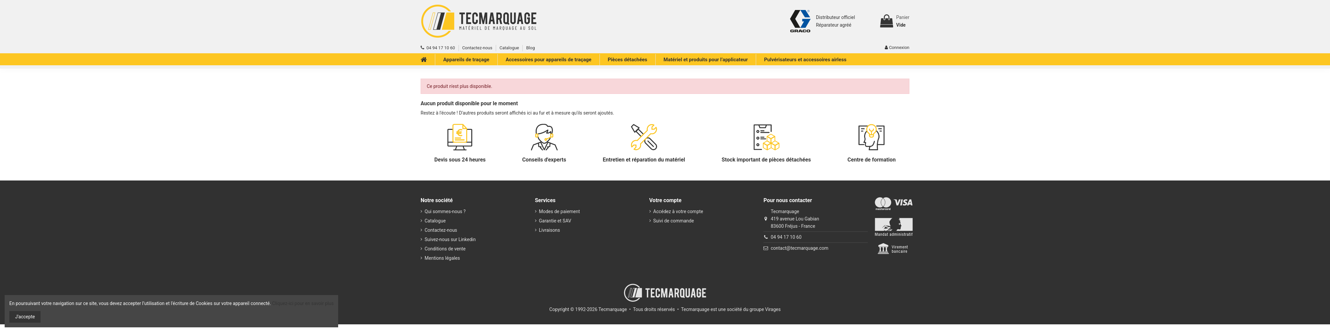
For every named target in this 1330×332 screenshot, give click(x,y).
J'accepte (25, 316)
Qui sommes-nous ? (445, 211)
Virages (773, 309)
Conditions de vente (445, 248)
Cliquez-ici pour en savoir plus (302, 303)
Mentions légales (442, 258)
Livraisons (549, 230)
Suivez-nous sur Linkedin (450, 239)
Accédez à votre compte (678, 211)
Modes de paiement (559, 211)
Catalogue (509, 47)
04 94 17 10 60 (786, 237)
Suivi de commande (673, 220)
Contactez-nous (477, 47)
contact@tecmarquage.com (799, 248)
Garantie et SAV (555, 220)
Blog (530, 47)
